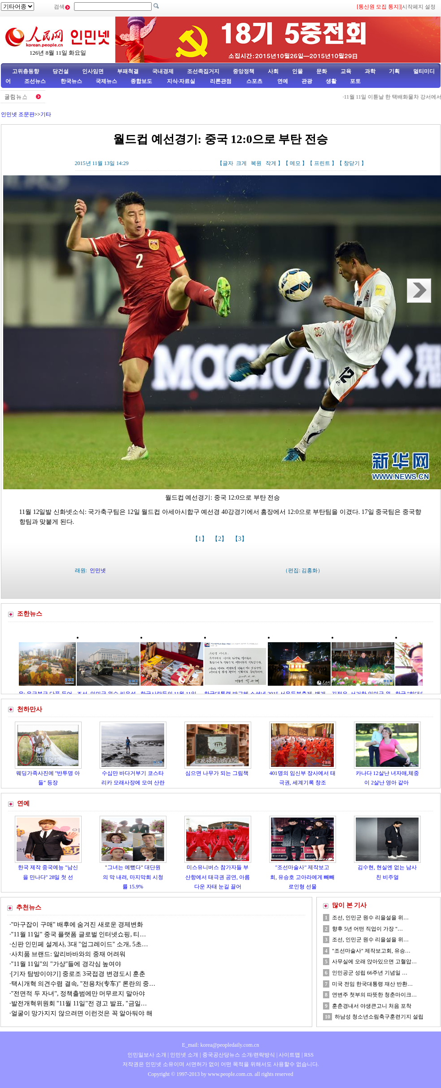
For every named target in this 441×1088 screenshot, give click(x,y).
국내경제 (163, 71)
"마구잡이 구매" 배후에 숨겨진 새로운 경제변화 (77, 924)
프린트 (322, 163)
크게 (241, 163)
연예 (282, 81)
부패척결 (128, 71)
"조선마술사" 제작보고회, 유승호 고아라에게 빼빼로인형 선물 (302, 877)
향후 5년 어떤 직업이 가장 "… (367, 929)
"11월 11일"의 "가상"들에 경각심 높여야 (66, 964)
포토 (355, 81)
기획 (394, 71)
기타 (45, 114)
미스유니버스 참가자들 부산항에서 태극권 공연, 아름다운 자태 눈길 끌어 (217, 877)
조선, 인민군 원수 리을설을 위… (370, 917)
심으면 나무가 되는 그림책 (217, 773)
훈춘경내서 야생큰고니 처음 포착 (371, 1006)
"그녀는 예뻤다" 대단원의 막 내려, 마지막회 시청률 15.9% (133, 877)
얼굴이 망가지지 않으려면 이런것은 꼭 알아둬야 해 (82, 1013)
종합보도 (141, 81)
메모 (295, 163)
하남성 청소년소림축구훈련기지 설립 (379, 1017)
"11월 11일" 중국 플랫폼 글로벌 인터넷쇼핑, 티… (78, 934)
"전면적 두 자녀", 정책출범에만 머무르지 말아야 (78, 993)
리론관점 (220, 81)
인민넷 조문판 (18, 114)
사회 (273, 71)
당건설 (60, 71)
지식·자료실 (181, 81)
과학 (370, 71)
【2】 (220, 538)
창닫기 (352, 163)
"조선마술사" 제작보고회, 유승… (371, 951)
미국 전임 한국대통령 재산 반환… (372, 984)
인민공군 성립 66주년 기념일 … (369, 973)
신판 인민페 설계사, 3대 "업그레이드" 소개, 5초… (79, 944)
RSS (309, 1055)
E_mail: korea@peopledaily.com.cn (220, 1045)
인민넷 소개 (183, 1055)
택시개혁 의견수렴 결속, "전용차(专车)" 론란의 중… (83, 983)
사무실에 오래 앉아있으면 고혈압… (374, 961)
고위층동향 (25, 71)
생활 (331, 81)
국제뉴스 (106, 81)
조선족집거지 (203, 71)
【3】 (240, 538)
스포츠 (253, 81)
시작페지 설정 (419, 7)
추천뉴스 (28, 907)
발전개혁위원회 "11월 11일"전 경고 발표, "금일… (79, 1003)
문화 (321, 71)
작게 (271, 163)
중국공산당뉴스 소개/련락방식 (238, 1055)
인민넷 (98, 570)
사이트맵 (289, 1055)
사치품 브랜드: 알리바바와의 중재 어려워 (68, 954)
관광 (306, 81)
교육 (346, 71)
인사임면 (93, 71)
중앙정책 (243, 71)
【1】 (201, 538)
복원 (256, 163)
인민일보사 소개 (146, 1055)
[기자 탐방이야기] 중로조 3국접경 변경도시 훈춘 (78, 973)
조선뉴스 (35, 81)
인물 (297, 71)
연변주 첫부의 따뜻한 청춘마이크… (374, 995)
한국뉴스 (71, 81)
